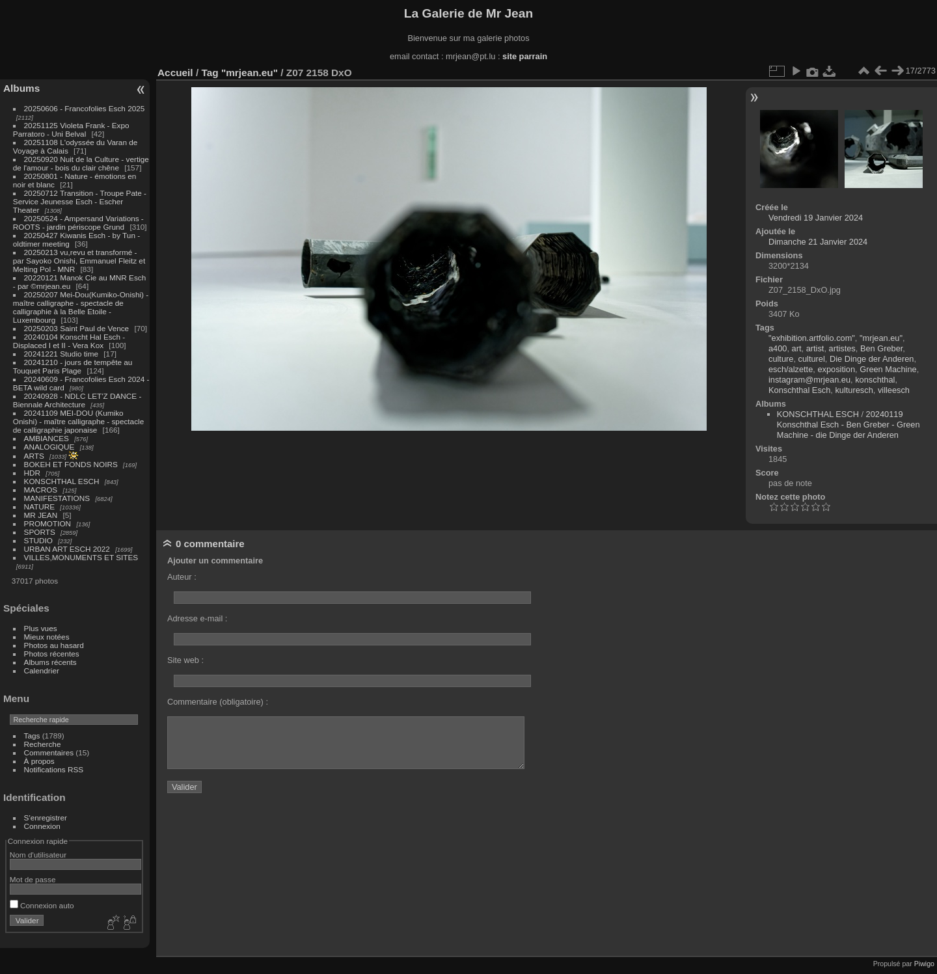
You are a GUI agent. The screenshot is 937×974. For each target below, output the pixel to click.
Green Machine (888, 369)
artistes (842, 348)
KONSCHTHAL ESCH (62, 481)
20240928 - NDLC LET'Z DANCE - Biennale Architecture (77, 400)
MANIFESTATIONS (57, 498)
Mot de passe (33, 879)
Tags (32, 735)
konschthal (875, 380)
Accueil (175, 72)
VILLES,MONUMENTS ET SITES (81, 557)
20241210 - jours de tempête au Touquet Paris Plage (73, 366)
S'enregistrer (45, 817)
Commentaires (49, 752)
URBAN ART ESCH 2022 (67, 549)
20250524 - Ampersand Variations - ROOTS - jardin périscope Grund (78, 222)
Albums (21, 88)
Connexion (42, 826)
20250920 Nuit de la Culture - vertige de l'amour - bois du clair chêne (81, 163)
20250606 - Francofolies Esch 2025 (84, 108)
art (797, 348)
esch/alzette (790, 369)
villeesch (894, 390)
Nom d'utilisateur (38, 854)
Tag (209, 72)
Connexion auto (42, 905)
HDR (32, 472)
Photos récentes (51, 653)
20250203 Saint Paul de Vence (76, 328)
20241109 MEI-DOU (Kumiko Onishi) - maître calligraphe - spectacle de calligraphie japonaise (78, 421)
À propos (39, 761)
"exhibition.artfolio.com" (811, 338)
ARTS (34, 456)
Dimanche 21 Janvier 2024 (817, 242)
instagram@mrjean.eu (809, 380)
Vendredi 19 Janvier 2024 (815, 218)
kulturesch (854, 390)
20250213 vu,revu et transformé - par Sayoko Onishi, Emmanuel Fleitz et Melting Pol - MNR (79, 260)
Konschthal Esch (799, 390)
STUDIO (38, 540)
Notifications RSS (54, 769)
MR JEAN (41, 515)
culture (780, 359)
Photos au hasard (54, 645)
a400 (777, 348)
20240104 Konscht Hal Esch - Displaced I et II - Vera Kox (69, 340)
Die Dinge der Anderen (872, 359)
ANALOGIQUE (49, 446)
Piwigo (924, 963)
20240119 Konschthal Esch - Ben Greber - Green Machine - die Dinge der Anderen (848, 424)
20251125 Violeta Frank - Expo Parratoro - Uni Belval (71, 129)
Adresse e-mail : (197, 618)
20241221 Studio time (62, 353)
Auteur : (182, 577)
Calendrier (41, 670)
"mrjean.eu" (249, 72)
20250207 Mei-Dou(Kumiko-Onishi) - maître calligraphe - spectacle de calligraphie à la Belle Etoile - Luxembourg (80, 307)
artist (815, 348)
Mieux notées (47, 636)
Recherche (42, 744)
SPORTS (39, 532)
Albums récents (50, 662)
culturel (811, 359)
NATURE (39, 506)
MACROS (41, 489)
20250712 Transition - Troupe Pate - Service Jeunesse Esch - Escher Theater (79, 201)
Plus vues (40, 628)
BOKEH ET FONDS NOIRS (71, 464)
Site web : (185, 660)
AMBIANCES (46, 438)
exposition (836, 369)
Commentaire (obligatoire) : (217, 702)
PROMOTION (48, 523)
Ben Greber (881, 348)
